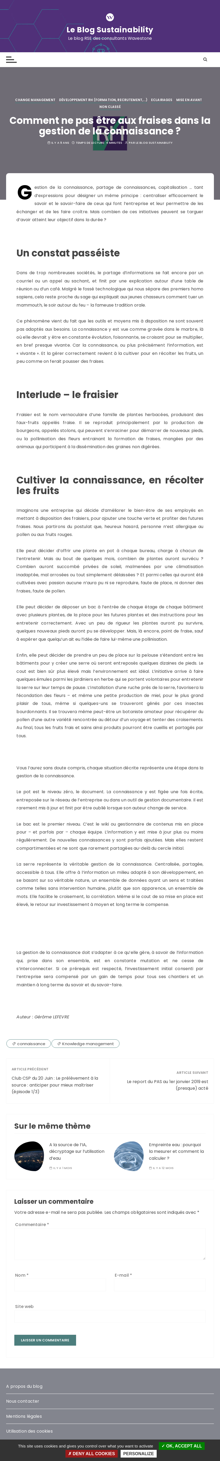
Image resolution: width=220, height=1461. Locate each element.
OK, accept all (181, 1446)
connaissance (31, 1043)
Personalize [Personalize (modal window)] (138, 1453)
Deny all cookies (91, 1453)
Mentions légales (24, 1416)
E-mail (123, 1275)
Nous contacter (22, 1401)
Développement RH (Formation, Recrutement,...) (103, 100)
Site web (24, 1306)
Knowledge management (88, 1043)
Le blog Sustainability (154, 142)
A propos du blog (24, 1386)
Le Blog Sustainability (110, 29)
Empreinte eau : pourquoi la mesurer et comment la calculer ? (176, 1151)
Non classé (110, 106)
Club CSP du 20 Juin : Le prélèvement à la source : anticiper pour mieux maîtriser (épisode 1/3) (55, 1085)
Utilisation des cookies (29, 1431)
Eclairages (162, 100)
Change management (35, 100)
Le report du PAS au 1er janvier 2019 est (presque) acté (167, 1085)
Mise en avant (189, 100)
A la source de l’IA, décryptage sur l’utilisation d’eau (76, 1151)
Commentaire (32, 1225)
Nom (22, 1275)
